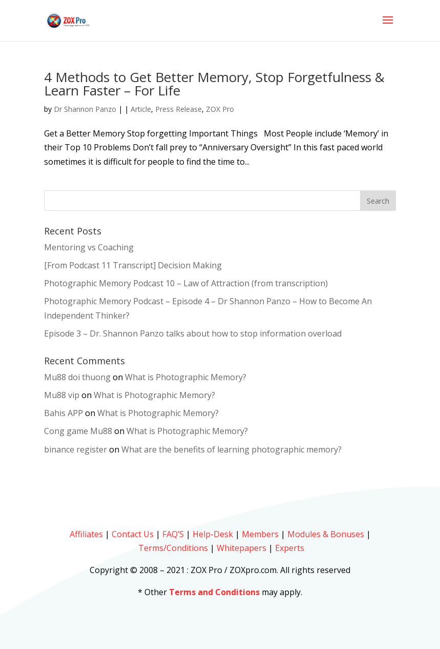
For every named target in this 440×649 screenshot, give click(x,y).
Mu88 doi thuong (77, 377)
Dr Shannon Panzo (85, 109)
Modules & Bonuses (325, 534)
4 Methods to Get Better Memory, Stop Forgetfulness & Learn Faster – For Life (214, 84)
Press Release (178, 109)
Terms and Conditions (214, 592)
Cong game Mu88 (78, 431)
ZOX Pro (220, 109)
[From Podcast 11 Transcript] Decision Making (133, 265)
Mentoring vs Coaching (89, 247)
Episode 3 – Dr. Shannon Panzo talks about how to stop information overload (193, 333)
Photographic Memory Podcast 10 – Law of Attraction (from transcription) (186, 283)
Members (260, 534)
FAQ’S (173, 534)
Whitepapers (241, 548)
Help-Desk (213, 534)
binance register (75, 449)
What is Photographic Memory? (185, 377)
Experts (289, 548)
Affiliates (86, 534)
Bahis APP (63, 413)
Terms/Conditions (173, 548)
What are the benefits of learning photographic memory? (231, 449)
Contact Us (133, 534)
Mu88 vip (61, 395)
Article (141, 109)
